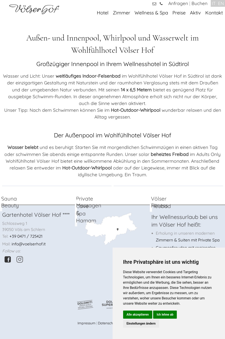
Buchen (199, 3)
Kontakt (214, 13)
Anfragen (178, 3)
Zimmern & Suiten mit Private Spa (188, 240)
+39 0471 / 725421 (26, 236)
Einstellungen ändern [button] (141, 323)
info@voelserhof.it (29, 243)
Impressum (87, 323)
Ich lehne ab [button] (165, 314)
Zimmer (121, 13)
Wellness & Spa (151, 13)
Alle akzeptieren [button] (138, 314)
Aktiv (195, 13)
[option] (57, 185)
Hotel (102, 13)
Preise (179, 13)
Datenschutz (108, 323)
